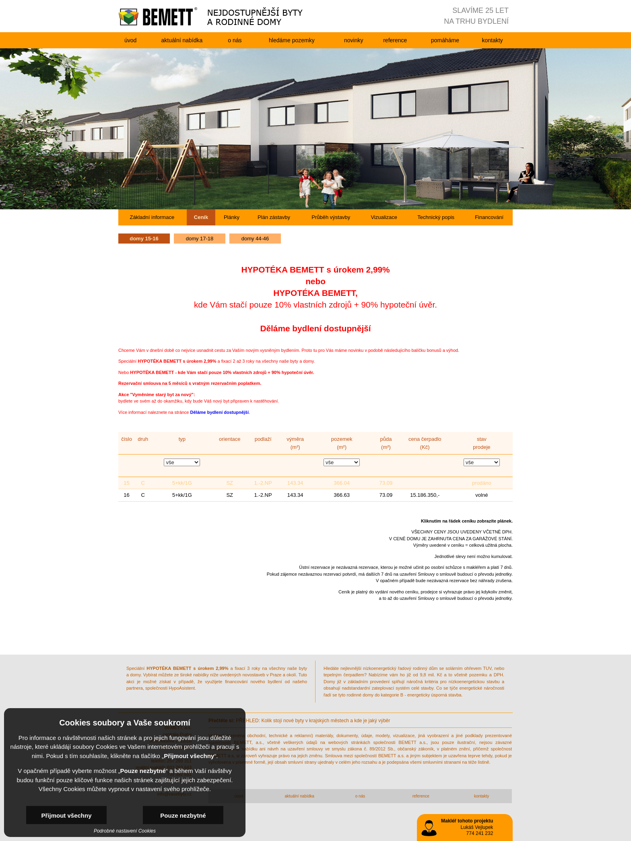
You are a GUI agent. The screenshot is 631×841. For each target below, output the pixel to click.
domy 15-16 (144, 239)
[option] (315, 128)
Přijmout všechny (66, 815)
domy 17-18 (200, 239)
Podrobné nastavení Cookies (125, 831)
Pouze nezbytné (183, 815)
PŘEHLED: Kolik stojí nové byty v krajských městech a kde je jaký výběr (299, 720)
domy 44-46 (255, 239)
